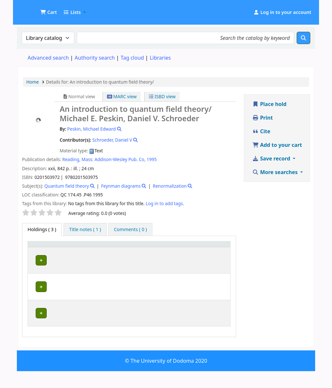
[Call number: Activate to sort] (152, 250)
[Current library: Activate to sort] (75, 250)
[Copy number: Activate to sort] (187, 250)
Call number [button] (146, 250)
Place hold (269, 104)
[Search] (303, 38)
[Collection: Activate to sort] (116, 250)
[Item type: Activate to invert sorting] (40, 250)
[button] (48, 12)
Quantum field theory (66, 186)
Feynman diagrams (121, 186)
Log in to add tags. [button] (165, 203)
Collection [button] (112, 253)
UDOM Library (34, 9)
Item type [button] (36, 250)
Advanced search (48, 57)
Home (32, 82)
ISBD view (162, 96)
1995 (152, 159)
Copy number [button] (183, 250)
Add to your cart (277, 144)
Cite (261, 131)
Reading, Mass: (77, 159)
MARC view (122, 96)
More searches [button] (275, 172)
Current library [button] (65, 250)
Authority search (95, 57)
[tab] (85, 229)
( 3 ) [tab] (42, 229)
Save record (271, 158)
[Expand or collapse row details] (217, 273)
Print (262, 117)
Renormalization (170, 186)
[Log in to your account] (282, 12)
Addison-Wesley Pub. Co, (120, 159)
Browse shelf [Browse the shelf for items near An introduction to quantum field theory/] (152, 278)
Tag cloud (132, 57)
